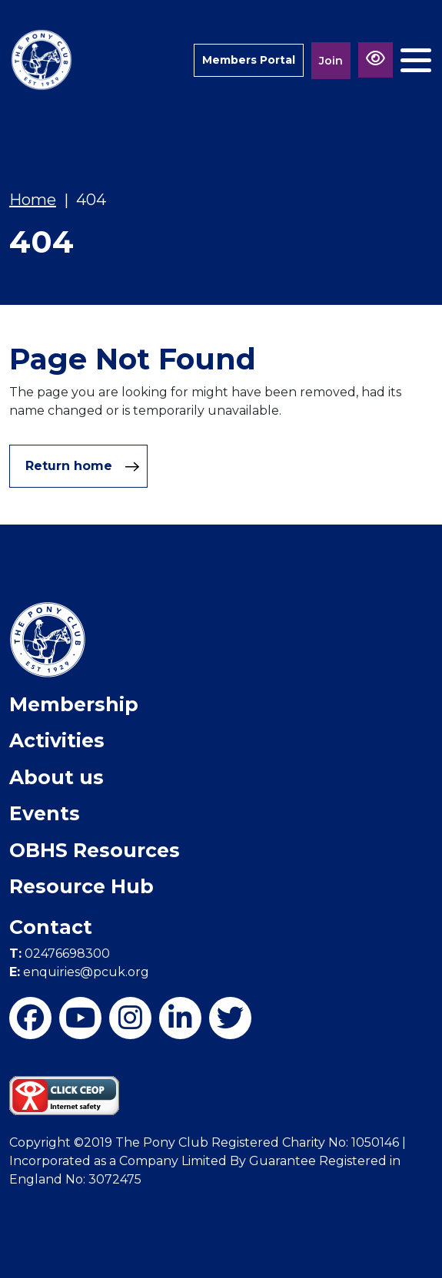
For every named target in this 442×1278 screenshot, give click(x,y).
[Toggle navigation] (415, 60)
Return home (82, 466)
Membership (73, 704)
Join (331, 61)
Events (44, 813)
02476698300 (59, 953)
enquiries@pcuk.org (79, 972)
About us (56, 777)
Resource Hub (81, 886)
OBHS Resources (94, 850)
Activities (57, 740)
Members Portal (248, 60)
